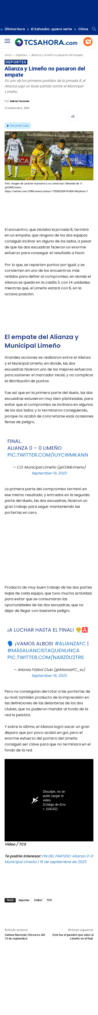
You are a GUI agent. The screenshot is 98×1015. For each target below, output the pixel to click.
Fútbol (38, 900)
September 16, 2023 (49, 473)
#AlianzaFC (70, 643)
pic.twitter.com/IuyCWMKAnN (47, 454)
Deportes (21, 55)
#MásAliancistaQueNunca (43, 650)
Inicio (8, 55)
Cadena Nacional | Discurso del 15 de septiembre (25, 936)
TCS (49, 900)
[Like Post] (72, 116)
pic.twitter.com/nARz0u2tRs (45, 657)
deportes (23, 900)
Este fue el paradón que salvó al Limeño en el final (72, 936)
